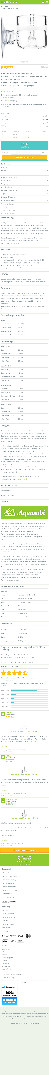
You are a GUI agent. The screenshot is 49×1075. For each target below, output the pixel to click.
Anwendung (24, 174)
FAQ (3, 952)
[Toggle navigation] (2, 2)
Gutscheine (5, 949)
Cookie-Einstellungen (8, 978)
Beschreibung (24, 164)
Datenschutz (6, 966)
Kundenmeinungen (24, 200)
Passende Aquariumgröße (24, 177)
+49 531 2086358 (8, 213)
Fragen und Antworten (24, 197)
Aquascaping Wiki (7, 958)
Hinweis (24, 171)
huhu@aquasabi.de (9, 210)
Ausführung (5, 113)
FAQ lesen (6, 207)
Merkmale (24, 167)
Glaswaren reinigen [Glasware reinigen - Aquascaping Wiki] (23, 479)
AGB (3, 972)
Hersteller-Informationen (24, 190)
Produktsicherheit (24, 187)
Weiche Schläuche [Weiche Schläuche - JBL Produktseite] (23, 296)
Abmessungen (24, 180)
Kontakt (4, 960)
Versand (27, 147)
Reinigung (24, 184)
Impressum (5, 963)
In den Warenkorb (24, 157)
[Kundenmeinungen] (7, 67)
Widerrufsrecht (7, 969)
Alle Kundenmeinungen (25, 850)
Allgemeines (24, 194)
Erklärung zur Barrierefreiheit (11, 975)
